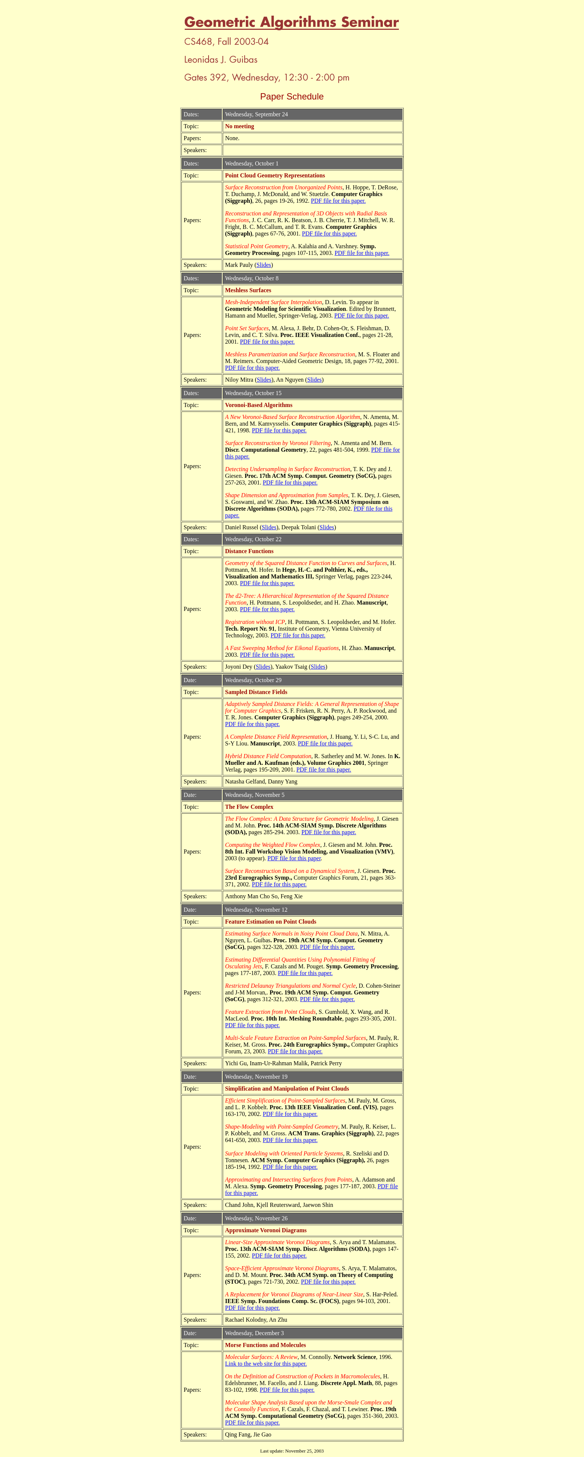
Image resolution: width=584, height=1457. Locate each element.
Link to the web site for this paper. (266, 1363)
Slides (264, 265)
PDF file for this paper (294, 858)
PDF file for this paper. (338, 201)
